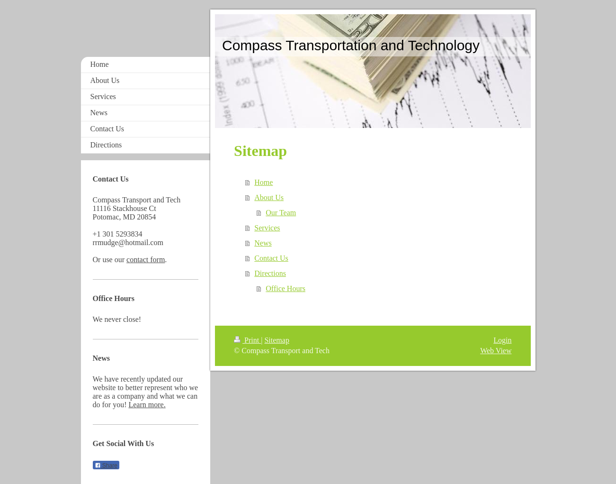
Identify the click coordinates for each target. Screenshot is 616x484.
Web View (495, 351)
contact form (145, 260)
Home (263, 182)
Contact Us (271, 258)
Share (106, 465)
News (262, 243)
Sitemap (276, 340)
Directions (270, 273)
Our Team (281, 213)
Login (502, 340)
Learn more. (146, 405)
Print (247, 340)
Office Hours (285, 288)
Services (267, 228)
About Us (269, 197)
